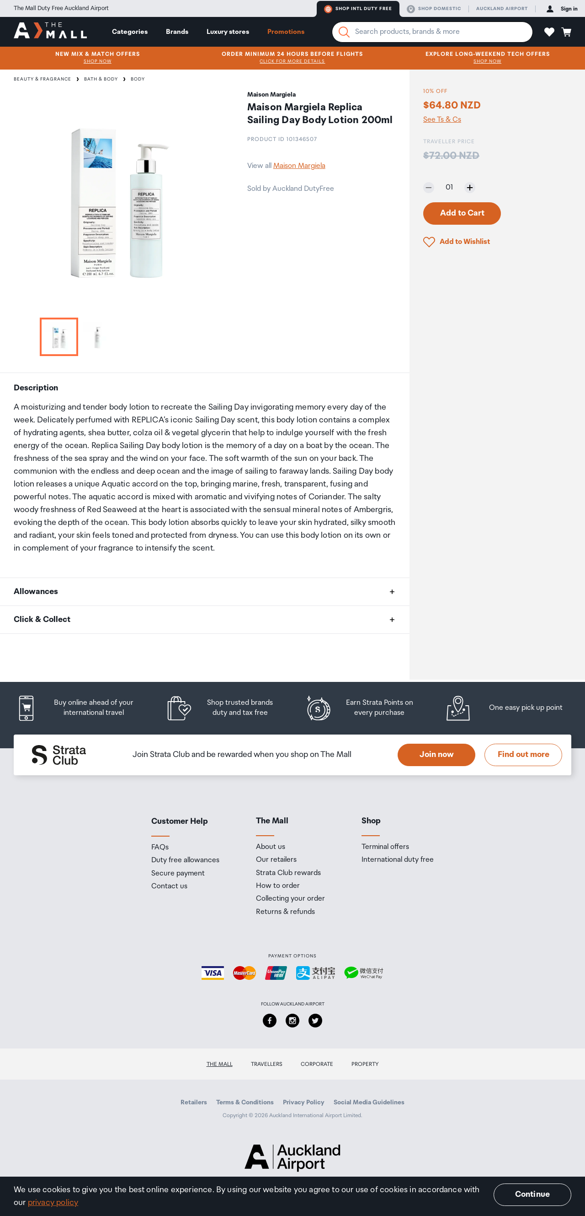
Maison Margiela (299, 166)
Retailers (194, 1102)
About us (270, 847)
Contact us (169, 886)
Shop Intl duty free (358, 9)
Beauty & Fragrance (42, 79)
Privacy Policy (303, 1102)
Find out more (523, 754)
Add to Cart (462, 213)
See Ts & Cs (442, 120)
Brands (177, 32)
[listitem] (83, 708)
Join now (437, 754)
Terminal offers (385, 847)
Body (138, 79)
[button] (549, 32)
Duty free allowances (185, 860)
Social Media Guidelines (369, 1102)
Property (365, 1064)
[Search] (344, 32)
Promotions (285, 32)
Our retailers (276, 860)
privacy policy (53, 1202)
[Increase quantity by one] (469, 187)
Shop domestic (434, 9)
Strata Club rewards (288, 873)
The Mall (220, 1064)
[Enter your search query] (432, 32)
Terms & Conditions (245, 1102)
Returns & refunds (285, 912)
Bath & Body (101, 79)
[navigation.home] (50, 31)
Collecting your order (290, 899)
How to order (278, 886)
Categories (130, 32)
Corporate (317, 1064)
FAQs (160, 847)
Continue (532, 1194)
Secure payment (178, 874)
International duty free (398, 860)
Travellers (266, 1064)
